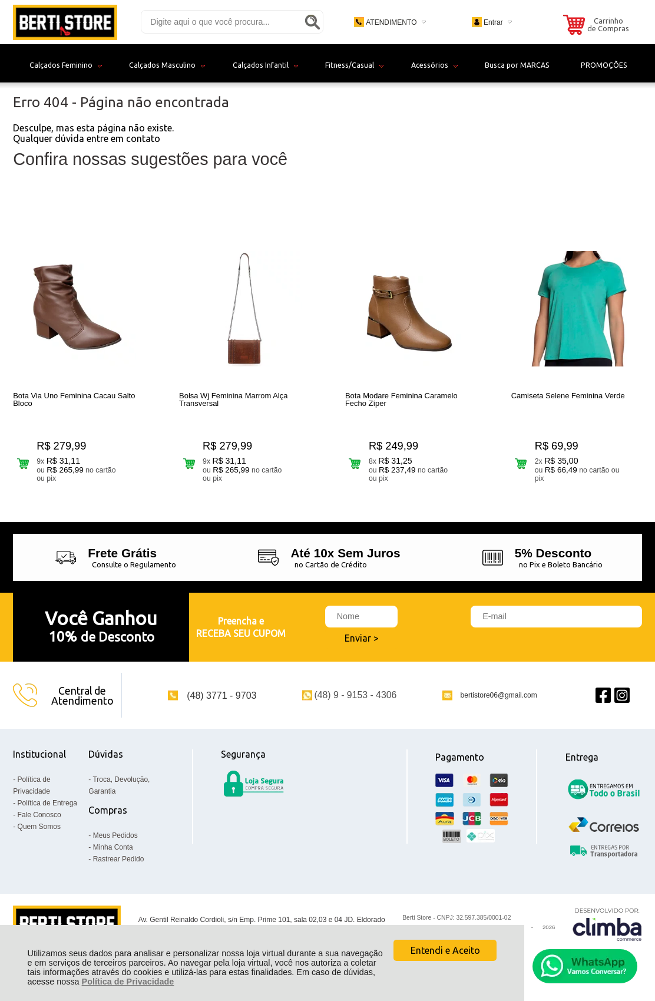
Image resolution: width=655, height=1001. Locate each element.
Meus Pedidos (115, 835)
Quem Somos (39, 826)
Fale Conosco (39, 815)
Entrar (493, 22)
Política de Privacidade (128, 981)
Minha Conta (113, 847)
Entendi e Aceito (445, 950)
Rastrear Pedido (118, 859)
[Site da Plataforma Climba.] (607, 924)
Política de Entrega (47, 803)
